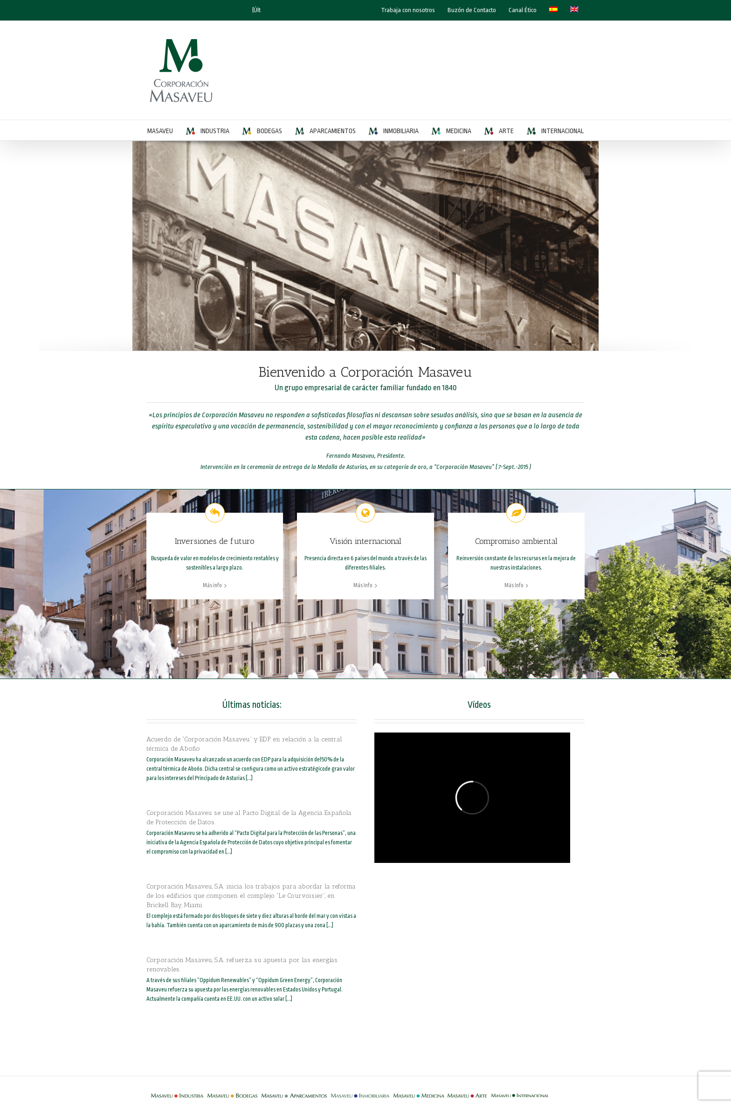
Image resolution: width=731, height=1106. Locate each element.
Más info (212, 585)
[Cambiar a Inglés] (574, 10)
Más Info (362, 585)
